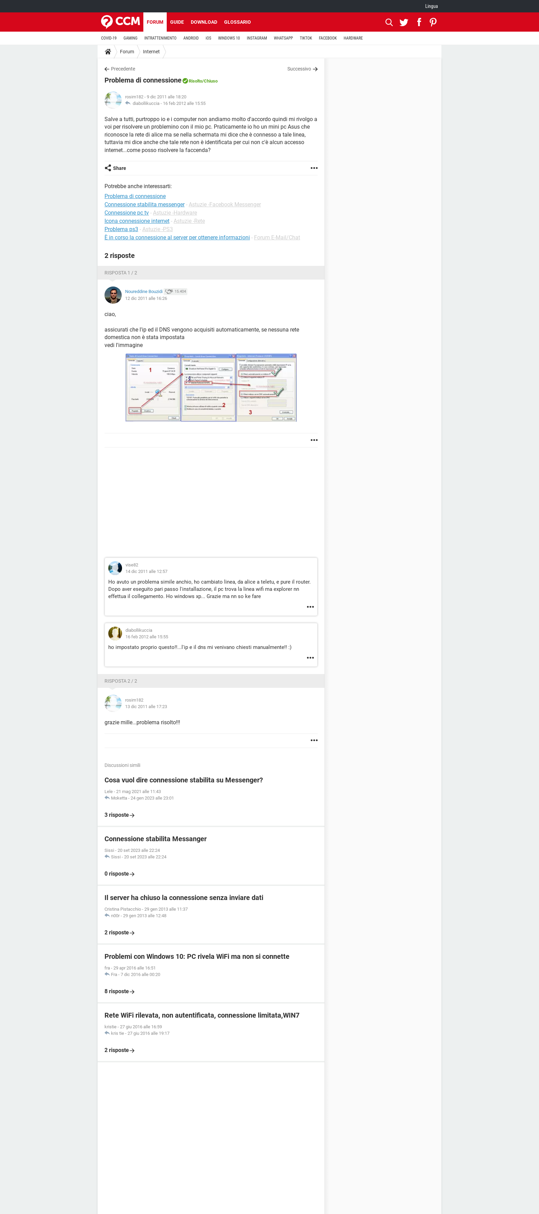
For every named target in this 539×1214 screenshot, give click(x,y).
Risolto (195, 81)
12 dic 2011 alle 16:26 (146, 298)
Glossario (237, 22)
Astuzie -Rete (189, 221)
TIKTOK (306, 38)
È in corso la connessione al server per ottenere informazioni (177, 237)
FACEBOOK (328, 38)
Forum (155, 22)
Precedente (123, 69)
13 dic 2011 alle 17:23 (146, 706)
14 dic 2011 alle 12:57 (146, 571)
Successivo (299, 69)
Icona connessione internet (136, 221)
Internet (151, 51)
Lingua (431, 6)
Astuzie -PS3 (157, 229)
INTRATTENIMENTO (160, 38)
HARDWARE (353, 38)
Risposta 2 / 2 (120, 681)
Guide (177, 22)
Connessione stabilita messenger (144, 204)
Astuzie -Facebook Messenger (225, 204)
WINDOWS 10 (229, 38)
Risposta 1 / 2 (120, 272)
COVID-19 (109, 38)
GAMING (130, 38)
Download (204, 22)
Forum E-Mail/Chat (277, 237)
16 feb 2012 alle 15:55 (184, 103)
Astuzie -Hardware (175, 212)
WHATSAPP (283, 38)
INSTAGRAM (257, 38)
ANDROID (191, 38)
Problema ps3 (121, 229)
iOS (208, 38)
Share (119, 168)
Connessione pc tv (126, 212)
